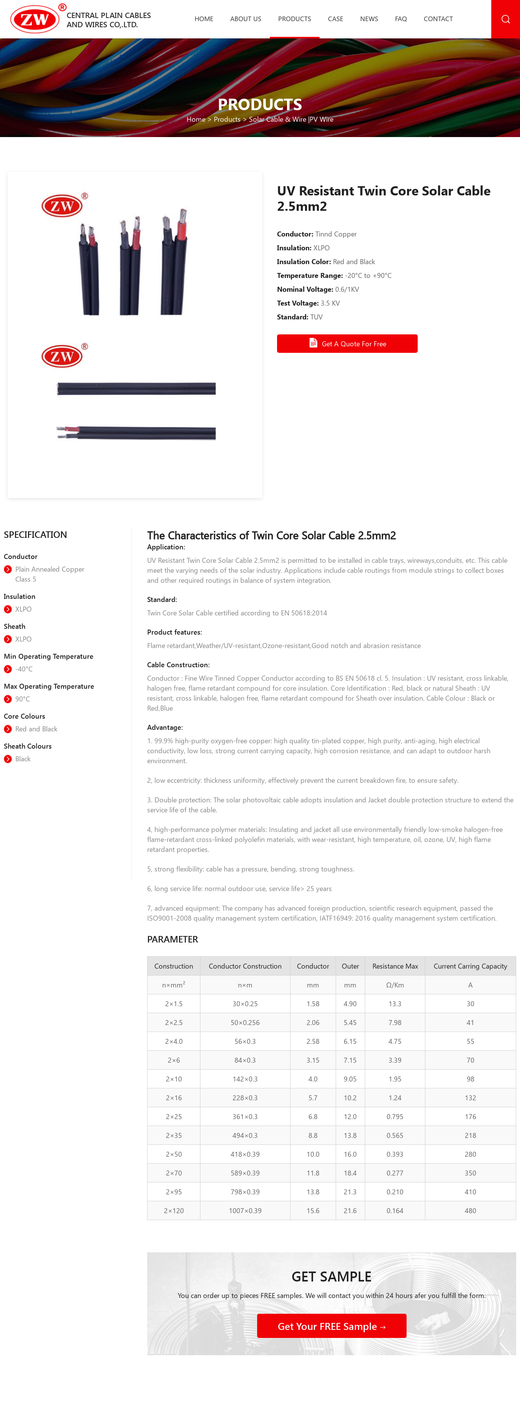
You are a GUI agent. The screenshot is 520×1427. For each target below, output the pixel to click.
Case (335, 18)
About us (245, 18)
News (369, 18)
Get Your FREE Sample (332, 1326)
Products (294, 18)
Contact (438, 18)
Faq (401, 18)
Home (204, 18)
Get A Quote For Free (347, 342)
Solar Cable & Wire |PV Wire (291, 119)
